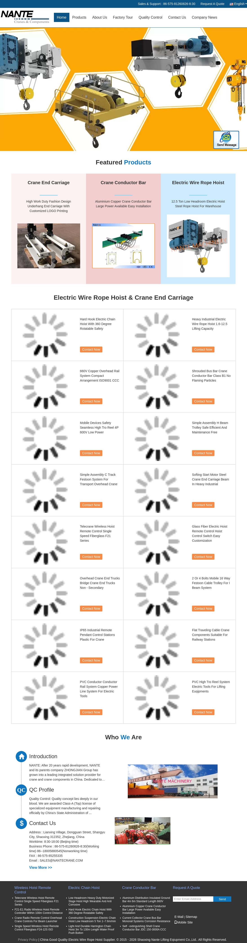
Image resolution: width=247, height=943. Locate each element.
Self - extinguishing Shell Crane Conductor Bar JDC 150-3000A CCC (144, 928)
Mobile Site (183, 922)
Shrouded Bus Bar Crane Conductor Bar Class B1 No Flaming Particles (211, 375)
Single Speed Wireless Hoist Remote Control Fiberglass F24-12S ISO (37, 928)
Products (79, 17)
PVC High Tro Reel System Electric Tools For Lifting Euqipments (211, 686)
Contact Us (177, 17)
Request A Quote (212, 4)
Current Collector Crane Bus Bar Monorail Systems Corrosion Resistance (146, 919)
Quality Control (150, 17)
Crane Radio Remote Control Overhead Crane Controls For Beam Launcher (38, 919)
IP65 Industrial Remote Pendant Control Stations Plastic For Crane (97, 634)
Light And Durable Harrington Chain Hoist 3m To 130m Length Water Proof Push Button (91, 929)
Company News (204, 17)
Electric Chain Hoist (84, 888)
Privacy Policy (27, 939)
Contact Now (91, 349)
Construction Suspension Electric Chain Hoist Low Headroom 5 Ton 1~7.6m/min (92, 919)
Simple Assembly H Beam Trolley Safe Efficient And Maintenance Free (210, 427)
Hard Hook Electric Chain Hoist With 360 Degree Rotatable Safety (97, 323)
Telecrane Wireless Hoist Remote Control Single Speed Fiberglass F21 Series (97, 533)
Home (61, 17)
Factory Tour (123, 17)
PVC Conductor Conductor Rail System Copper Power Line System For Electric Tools (99, 689)
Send (222, 899)
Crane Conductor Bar (139, 888)
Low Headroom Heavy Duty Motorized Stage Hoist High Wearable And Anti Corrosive (91, 901)
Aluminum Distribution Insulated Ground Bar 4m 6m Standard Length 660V (146, 899)
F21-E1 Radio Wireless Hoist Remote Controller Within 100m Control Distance (39, 911)
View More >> (40, 867)
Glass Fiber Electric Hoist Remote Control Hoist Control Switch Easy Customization (209, 533)
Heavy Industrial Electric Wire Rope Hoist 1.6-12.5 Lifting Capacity (209, 323)
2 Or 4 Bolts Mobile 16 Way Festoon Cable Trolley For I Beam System (211, 582)
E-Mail (178, 917)
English (240, 4)
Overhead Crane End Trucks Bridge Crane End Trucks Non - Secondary (100, 582)
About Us (99, 17)
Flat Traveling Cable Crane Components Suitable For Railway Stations (210, 634)
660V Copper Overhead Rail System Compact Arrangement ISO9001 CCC (99, 375)
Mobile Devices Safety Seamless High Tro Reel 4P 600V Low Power (99, 427)
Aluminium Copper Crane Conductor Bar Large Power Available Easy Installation (144, 910)
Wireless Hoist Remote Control (32, 890)
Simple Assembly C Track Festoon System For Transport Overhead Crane (98, 479)
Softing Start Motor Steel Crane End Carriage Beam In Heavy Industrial (210, 479)
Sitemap (191, 917)
